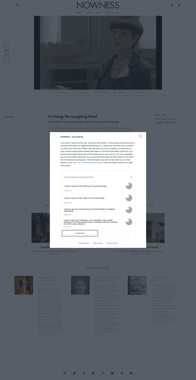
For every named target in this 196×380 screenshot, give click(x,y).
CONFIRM (80, 233)
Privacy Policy (112, 243)
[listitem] (98, 177)
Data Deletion (83, 243)
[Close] (141, 138)
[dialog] (98, 190)
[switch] (129, 186)
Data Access (98, 243)
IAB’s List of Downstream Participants (88, 162)
